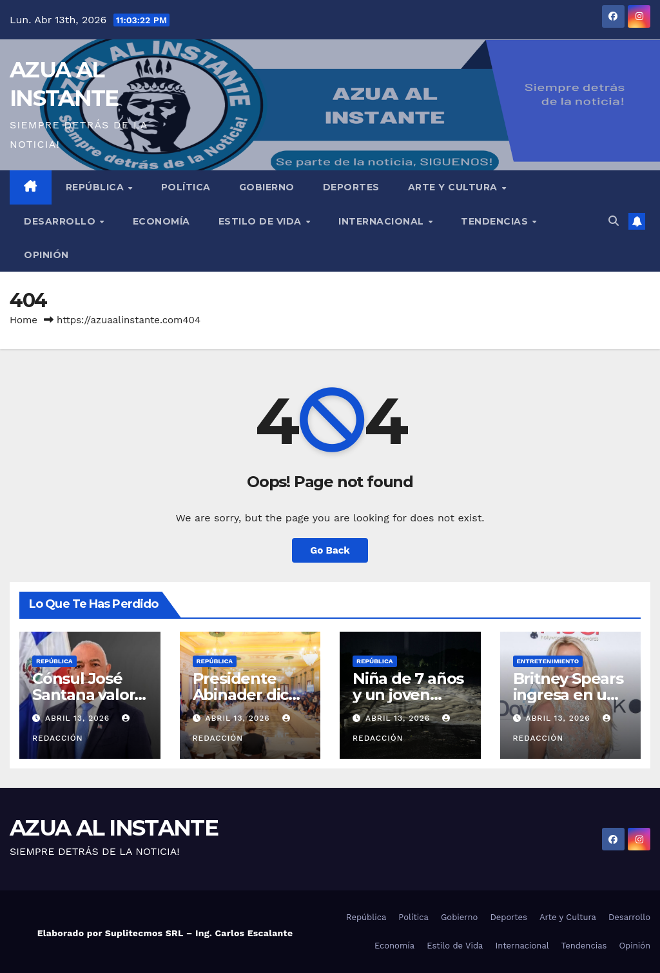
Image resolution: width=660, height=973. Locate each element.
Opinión (46, 255)
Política (186, 187)
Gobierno (267, 187)
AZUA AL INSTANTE (114, 827)
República (96, 187)
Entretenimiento (548, 661)
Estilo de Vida (261, 221)
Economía (161, 221)
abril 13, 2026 (79, 718)
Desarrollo (61, 221)
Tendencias (496, 221)
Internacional (382, 221)
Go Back (330, 550)
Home (23, 320)
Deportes (351, 187)
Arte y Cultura (454, 187)
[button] (613, 221)
